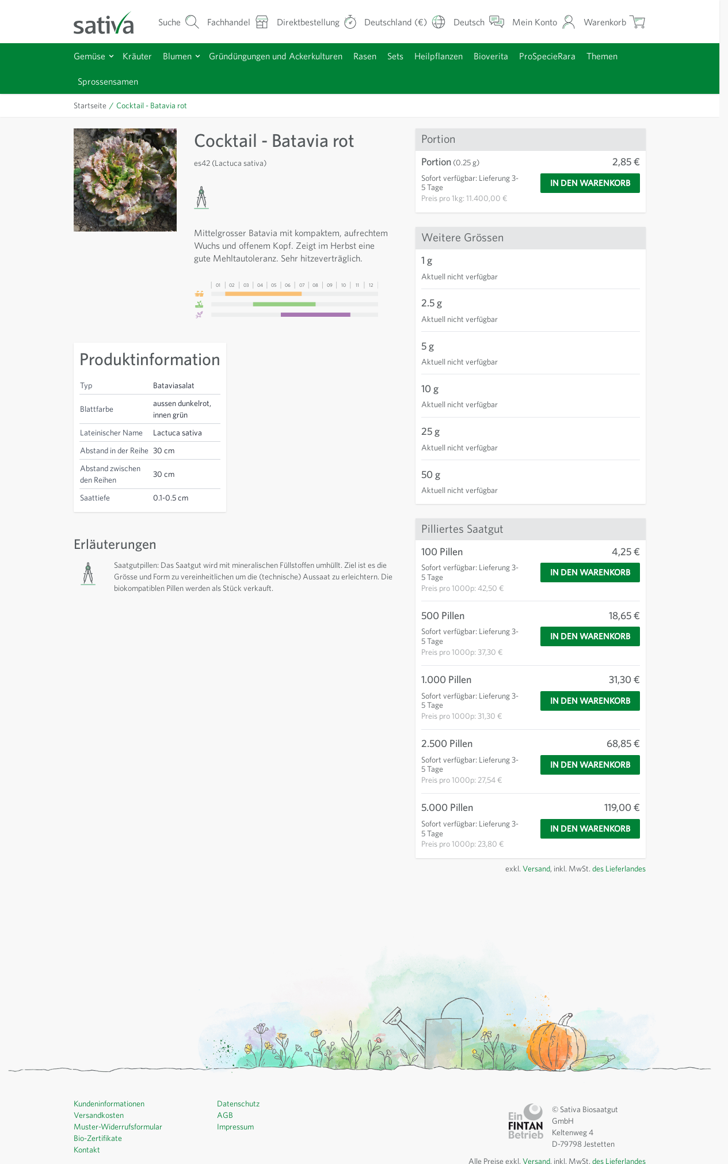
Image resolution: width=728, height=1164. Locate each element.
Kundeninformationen (109, 1103)
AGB (225, 1115)
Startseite (90, 105)
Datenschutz (238, 1103)
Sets (395, 56)
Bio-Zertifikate (98, 1138)
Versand (536, 868)
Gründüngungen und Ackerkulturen (275, 56)
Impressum (235, 1126)
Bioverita (491, 56)
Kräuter (137, 56)
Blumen (177, 56)
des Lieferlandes (619, 868)
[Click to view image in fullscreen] (125, 180)
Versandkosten (99, 1115)
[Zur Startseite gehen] (111, 21)
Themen (602, 56)
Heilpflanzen (438, 56)
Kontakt (87, 1149)
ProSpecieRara (547, 56)
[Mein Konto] (544, 22)
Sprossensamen (108, 81)
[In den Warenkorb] (590, 183)
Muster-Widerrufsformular (118, 1126)
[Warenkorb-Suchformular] (179, 22)
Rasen (364, 56)
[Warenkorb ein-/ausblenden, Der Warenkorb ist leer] (614, 22)
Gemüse (89, 56)
